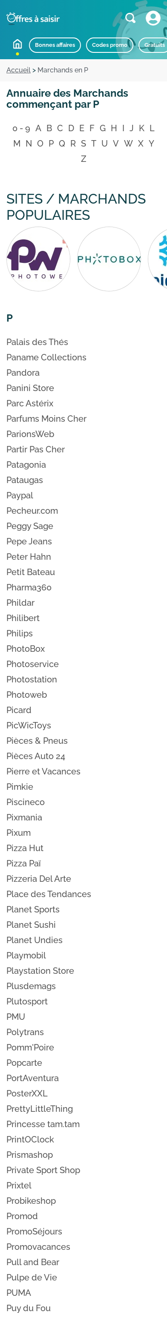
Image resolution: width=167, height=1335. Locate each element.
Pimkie (19, 787)
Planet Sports (33, 909)
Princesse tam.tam (43, 1124)
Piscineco (25, 802)
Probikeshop (31, 1201)
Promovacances (38, 1247)
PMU (15, 1017)
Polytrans (25, 1032)
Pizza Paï (23, 863)
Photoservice (32, 664)
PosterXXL (27, 1093)
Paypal (19, 495)
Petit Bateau (30, 572)
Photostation (31, 679)
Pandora (23, 373)
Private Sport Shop (43, 1170)
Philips (19, 633)
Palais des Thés (37, 342)
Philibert (23, 618)
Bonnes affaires (55, 45)
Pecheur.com (32, 511)
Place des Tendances (48, 894)
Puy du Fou (28, 1308)
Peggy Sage (29, 526)
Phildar (20, 603)
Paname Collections (46, 357)
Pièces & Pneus (37, 741)
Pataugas (24, 480)
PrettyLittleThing (39, 1109)
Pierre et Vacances (43, 771)
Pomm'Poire (30, 1047)
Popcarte (24, 1063)
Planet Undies (34, 940)
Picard (19, 710)
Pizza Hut (24, 848)
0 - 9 (21, 128)
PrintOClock (30, 1139)
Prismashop (29, 1155)
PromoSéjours (34, 1231)
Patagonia (26, 465)
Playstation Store (40, 971)
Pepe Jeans (29, 541)
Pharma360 (29, 587)
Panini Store (30, 388)
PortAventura (32, 1078)
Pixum (18, 833)
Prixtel (19, 1185)
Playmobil (26, 955)
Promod (22, 1216)
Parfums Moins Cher (46, 419)
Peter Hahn (28, 557)
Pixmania (24, 817)
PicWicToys (28, 725)
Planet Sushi (31, 925)
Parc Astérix (29, 403)
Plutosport (27, 1001)
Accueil (17, 43)
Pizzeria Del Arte (38, 879)
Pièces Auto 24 (35, 756)
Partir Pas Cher (35, 449)
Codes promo (109, 45)
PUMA (18, 1293)
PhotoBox (25, 649)
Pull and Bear (32, 1262)
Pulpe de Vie (31, 1277)
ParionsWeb (30, 434)
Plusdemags (31, 986)
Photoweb (26, 695)
